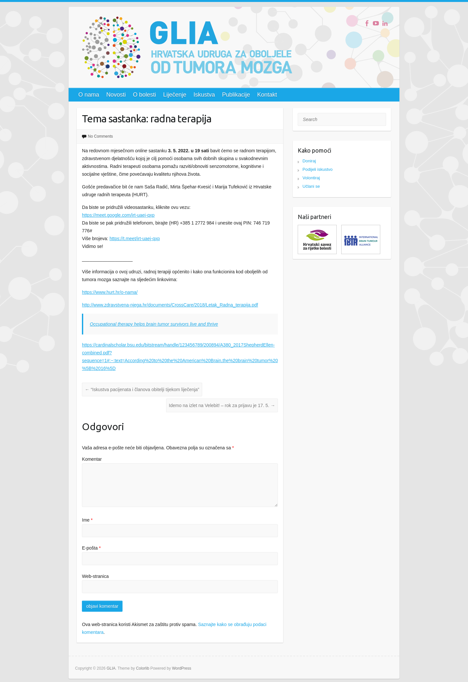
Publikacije (236, 94)
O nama (88, 94)
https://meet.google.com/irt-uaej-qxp (118, 215)
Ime (87, 520)
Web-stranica (95, 576)
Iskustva (204, 94)
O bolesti (144, 94)
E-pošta (91, 548)
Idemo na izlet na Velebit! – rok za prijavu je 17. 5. (222, 405)
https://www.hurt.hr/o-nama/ (109, 292)
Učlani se (311, 186)
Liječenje (174, 94)
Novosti (116, 94)
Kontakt (267, 94)
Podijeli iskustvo (318, 169)
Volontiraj (311, 177)
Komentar (92, 459)
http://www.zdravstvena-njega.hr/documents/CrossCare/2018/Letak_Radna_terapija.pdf (170, 304)
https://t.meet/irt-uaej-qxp (135, 238)
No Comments (100, 136)
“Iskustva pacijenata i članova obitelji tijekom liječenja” (142, 389)
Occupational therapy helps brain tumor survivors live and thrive (154, 324)
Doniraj (309, 160)
